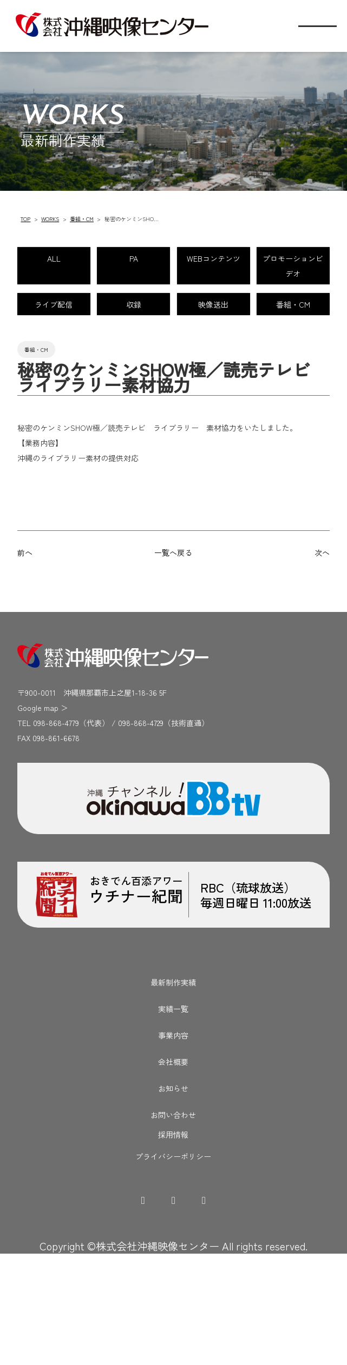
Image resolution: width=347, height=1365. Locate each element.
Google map (37, 818)
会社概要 (173, 1172)
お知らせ (173, 1198)
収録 (256, 354)
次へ (322, 662)
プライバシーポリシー (173, 1266)
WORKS (50, 219)
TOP (25, 219)
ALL (90, 261)
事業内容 (173, 1145)
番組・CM (82, 219)
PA (256, 261)
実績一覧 (173, 1119)
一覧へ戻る (173, 662)
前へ (24, 662)
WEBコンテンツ (90, 308)
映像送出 (90, 400)
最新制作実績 (173, 1092)
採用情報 (173, 1246)
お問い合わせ (173, 1225)
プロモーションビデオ (256, 308)
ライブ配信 (90, 354)
